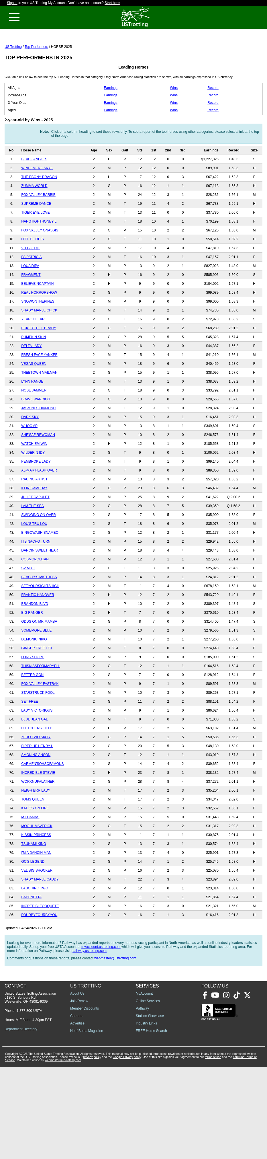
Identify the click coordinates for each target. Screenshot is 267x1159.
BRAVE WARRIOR (35, 425)
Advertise (77, 1115)
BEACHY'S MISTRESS (39, 603)
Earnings (110, 113)
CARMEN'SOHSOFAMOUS (42, 789)
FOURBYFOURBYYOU (39, 940)
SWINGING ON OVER (38, 540)
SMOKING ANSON (35, 780)
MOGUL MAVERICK (36, 852)
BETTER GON (32, 700)
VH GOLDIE (30, 274)
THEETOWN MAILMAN (39, 398)
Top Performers (36, 72)
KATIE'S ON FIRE (35, 834)
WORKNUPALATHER (37, 807)
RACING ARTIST (34, 505)
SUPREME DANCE (36, 229)
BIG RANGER (32, 638)
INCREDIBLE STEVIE (38, 798)
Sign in (12, 3)
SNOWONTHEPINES (37, 327)
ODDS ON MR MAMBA (39, 647)
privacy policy (92, 1149)
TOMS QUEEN (32, 825)
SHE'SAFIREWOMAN (38, 460)
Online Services (148, 1093)
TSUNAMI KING (33, 869)
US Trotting (13, 72)
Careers (76, 1108)
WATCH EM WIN (34, 469)
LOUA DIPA (30, 291)
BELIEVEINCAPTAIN (37, 309)
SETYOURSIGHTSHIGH (40, 611)
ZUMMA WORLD (34, 211)
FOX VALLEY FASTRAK (39, 709)
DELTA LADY (31, 371)
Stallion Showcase (150, 1108)
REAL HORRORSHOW (39, 318)
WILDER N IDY (33, 478)
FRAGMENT (30, 300)
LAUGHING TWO (34, 914)
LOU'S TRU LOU (34, 549)
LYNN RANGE (32, 407)
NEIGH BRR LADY (35, 816)
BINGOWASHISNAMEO (39, 558)
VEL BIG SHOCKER (36, 896)
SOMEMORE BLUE (36, 656)
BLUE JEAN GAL (34, 745)
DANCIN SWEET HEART (40, 576)
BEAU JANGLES (34, 185)
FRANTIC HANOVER (37, 620)
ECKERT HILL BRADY (38, 354)
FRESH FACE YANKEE (39, 380)
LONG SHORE (32, 683)
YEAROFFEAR (32, 345)
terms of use (213, 1149)
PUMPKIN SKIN (33, 363)
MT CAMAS (30, 843)
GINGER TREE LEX (36, 674)
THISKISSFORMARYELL (40, 691)
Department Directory (21, 1121)
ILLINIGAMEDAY (34, 514)
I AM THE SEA (32, 531)
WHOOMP (29, 451)
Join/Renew (79, 1093)
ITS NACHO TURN (35, 567)
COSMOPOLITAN (35, 585)
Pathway (142, 1100)
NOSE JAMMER (33, 416)
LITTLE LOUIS (32, 265)
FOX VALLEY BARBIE (38, 220)
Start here (112, 3)
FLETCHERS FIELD (36, 754)
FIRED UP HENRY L (37, 772)
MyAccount (144, 1086)
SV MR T (28, 594)
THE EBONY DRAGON (39, 202)
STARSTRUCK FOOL (37, 718)
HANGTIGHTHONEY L (38, 247)
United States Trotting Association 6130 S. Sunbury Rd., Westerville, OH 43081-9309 (30, 1090)
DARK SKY (30, 443)
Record (213, 113)
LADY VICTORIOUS (36, 736)
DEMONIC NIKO (34, 665)
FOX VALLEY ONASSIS (39, 256)
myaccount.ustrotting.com (101, 972)
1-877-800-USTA (29, 1103)
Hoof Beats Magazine (86, 1123)
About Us (77, 1086)
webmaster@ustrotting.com (115, 984)
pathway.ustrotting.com (89, 976)
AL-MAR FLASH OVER (39, 496)
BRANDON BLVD (34, 629)
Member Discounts (84, 1100)
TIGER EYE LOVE (35, 238)
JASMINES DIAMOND (38, 434)
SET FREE (29, 727)
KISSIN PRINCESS (36, 860)
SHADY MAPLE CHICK (39, 336)
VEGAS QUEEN (33, 389)
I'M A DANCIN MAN (36, 878)
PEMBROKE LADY (36, 487)
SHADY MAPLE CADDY (39, 905)
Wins (174, 113)
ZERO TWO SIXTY (35, 763)
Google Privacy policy (127, 1149)
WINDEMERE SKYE (37, 194)
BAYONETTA (31, 923)
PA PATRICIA (31, 283)
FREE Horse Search (151, 1123)
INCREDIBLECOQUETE (40, 932)
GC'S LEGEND (32, 887)
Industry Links (146, 1115)
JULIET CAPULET (35, 523)
